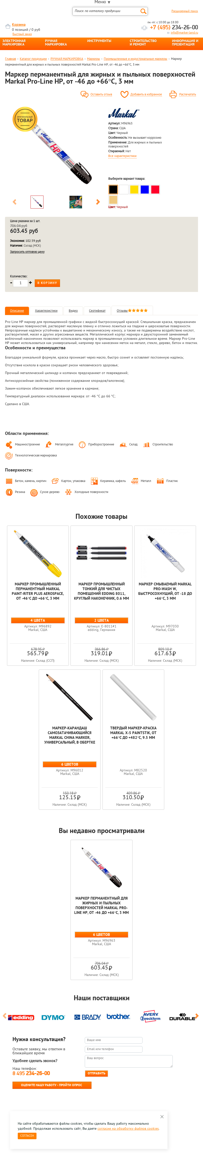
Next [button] (98, 203)
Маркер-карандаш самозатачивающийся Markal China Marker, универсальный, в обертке (69, 735)
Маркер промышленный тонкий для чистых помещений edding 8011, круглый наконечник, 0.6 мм (101, 591)
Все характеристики (122, 156)
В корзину (47, 283)
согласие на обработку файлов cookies (128, 1128)
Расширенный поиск (185, 11)
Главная (10, 59)
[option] (56, 149)
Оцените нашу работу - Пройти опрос (51, 1085)
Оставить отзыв (101, 94)
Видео (73, 311)
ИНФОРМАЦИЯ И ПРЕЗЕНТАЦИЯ (185, 43)
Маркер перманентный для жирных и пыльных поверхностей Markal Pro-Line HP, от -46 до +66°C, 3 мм (101, 905)
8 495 (31, 1074)
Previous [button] (14, 203)
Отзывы (132, 311)
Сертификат (97, 311)
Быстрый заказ (22, 34)
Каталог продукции (33, 59)
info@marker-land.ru (184, 33)
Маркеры (93, 59)
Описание (17, 311)
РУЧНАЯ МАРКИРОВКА (56, 43)
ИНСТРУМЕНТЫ (99, 41)
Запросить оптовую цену (27, 252)
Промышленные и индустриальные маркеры (135, 59)
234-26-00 (174, 28)
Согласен (27, 1136)
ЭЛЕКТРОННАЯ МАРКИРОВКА (14, 43)
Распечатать (187, 94)
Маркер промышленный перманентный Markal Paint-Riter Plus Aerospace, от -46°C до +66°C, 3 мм (38, 591)
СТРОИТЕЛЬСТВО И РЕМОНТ (143, 43)
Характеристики (46, 311)
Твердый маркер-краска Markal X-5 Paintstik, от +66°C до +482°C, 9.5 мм (133, 733)
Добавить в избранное (146, 94)
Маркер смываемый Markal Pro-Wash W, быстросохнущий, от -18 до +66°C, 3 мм (165, 591)
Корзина (19, 25)
